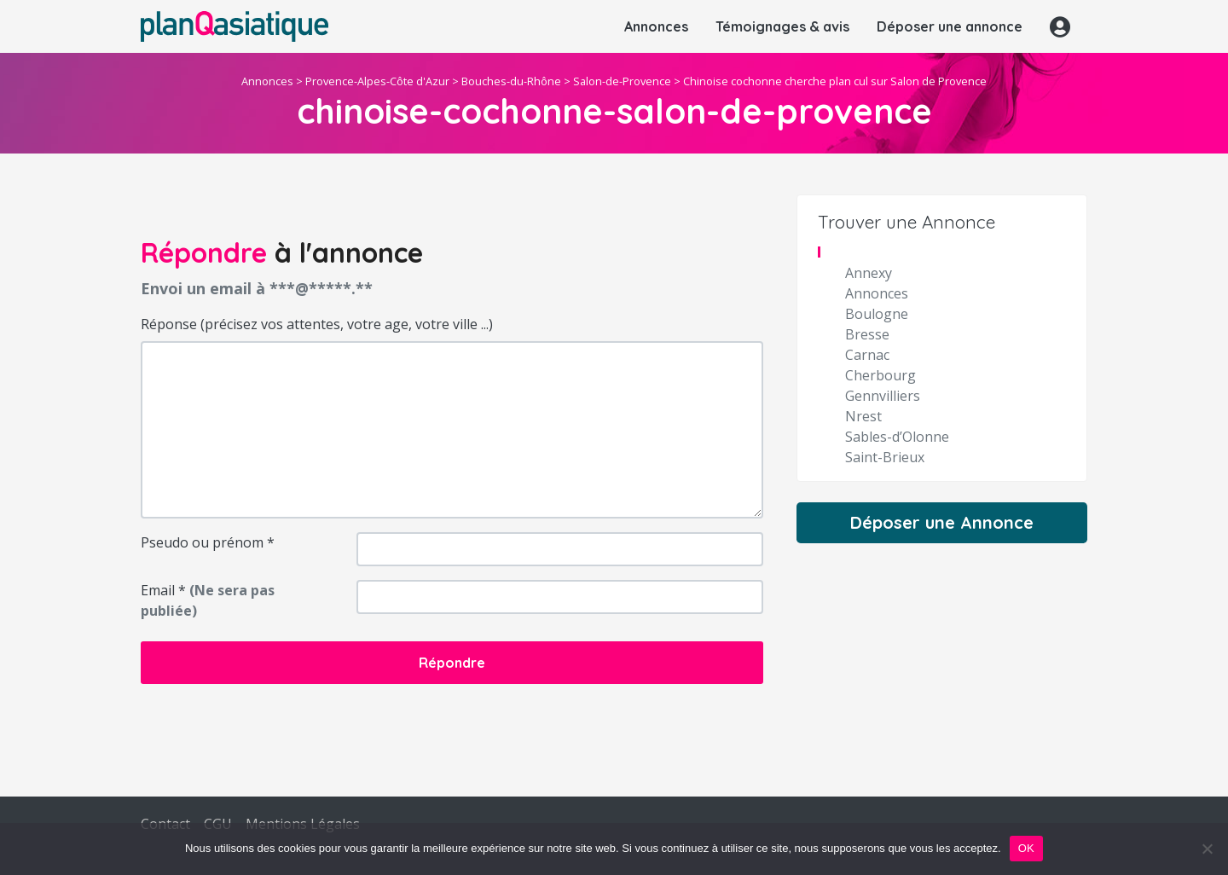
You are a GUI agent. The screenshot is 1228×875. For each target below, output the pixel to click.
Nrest (863, 416)
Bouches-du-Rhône (511, 81)
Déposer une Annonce (942, 522)
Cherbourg (880, 375)
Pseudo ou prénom (208, 542)
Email (208, 600)
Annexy (868, 273)
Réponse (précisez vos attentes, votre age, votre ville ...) (317, 324)
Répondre (452, 662)
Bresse (867, 334)
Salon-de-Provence (622, 81)
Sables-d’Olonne (897, 436)
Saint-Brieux (884, 457)
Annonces (656, 26)
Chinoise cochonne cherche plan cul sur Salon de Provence (835, 81)
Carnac (867, 354)
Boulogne (876, 313)
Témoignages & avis (782, 26)
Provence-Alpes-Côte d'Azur (377, 81)
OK (1026, 848)
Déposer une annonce (949, 26)
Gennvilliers (882, 395)
